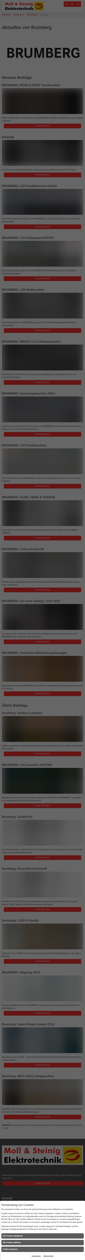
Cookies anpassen (10, 1249)
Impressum (36, 1256)
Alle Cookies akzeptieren (13, 1236)
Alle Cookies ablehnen (12, 1242)
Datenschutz (48, 1256)
